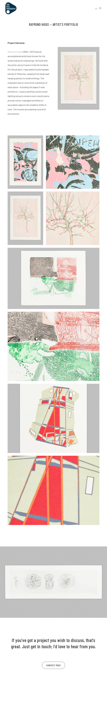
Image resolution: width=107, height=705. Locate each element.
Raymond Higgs (15, 51)
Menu (98, 8)
